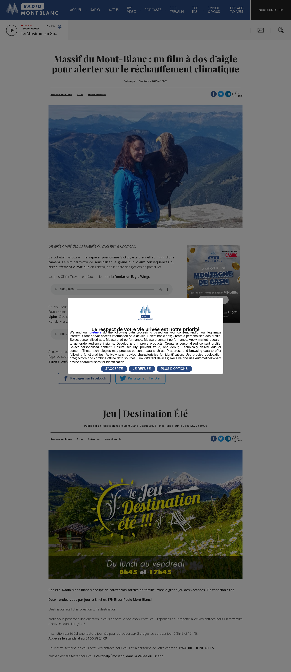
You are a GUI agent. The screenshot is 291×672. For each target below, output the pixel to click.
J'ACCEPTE (114, 368)
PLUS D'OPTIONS (174, 368)
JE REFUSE (142, 368)
